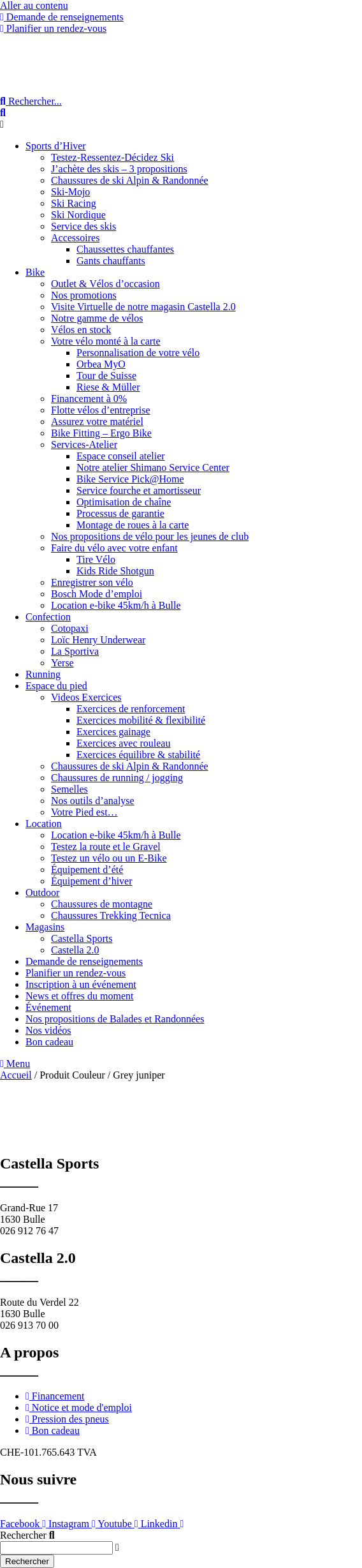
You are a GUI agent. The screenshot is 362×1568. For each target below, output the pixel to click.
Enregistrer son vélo (92, 582)
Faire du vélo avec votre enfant (114, 547)
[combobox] (56, 1548)
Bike (35, 272)
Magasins (44, 927)
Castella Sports (81, 938)
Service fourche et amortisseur (138, 490)
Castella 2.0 (75, 950)
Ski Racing (73, 203)
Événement (48, 1007)
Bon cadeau (49, 1041)
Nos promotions (84, 295)
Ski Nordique (78, 214)
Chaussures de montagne (101, 904)
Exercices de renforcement (130, 708)
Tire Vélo (95, 559)
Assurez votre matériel (97, 421)
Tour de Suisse (106, 375)
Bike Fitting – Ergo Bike (101, 433)
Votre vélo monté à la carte (106, 341)
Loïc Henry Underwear (98, 639)
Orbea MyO (101, 364)
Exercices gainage (113, 731)
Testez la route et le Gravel (106, 846)
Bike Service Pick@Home (130, 479)
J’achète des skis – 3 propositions (119, 168)
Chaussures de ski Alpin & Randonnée (129, 180)
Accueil (16, 1075)
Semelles (69, 789)
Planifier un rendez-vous (75, 972)
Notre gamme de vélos (97, 318)
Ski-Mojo (70, 191)
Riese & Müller (108, 387)
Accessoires (75, 237)
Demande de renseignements (84, 961)
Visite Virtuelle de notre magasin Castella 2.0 (143, 306)
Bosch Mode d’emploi (96, 593)
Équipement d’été (87, 869)
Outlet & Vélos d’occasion (105, 283)
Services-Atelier (84, 444)
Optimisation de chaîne (123, 502)
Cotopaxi (70, 628)
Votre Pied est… (84, 812)
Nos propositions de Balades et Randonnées (114, 1018)
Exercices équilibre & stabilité (138, 754)
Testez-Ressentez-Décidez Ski (112, 157)
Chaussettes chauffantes (125, 249)
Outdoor (42, 892)
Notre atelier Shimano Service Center (152, 467)
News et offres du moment (79, 995)
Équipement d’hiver (92, 881)
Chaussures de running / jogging (117, 777)
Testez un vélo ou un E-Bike (109, 858)
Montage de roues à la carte (132, 524)
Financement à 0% (89, 398)
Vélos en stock (81, 329)
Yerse (62, 662)
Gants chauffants (110, 260)
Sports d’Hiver (55, 145)
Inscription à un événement (80, 984)
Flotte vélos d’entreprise (100, 410)
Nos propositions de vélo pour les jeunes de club (150, 536)
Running (43, 674)
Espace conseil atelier (120, 456)
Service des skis (83, 226)
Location (43, 823)
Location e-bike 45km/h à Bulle (116, 605)
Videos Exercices (86, 697)
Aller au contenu (34, 5)
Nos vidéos (48, 1030)
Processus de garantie (120, 513)
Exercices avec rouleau (123, 743)
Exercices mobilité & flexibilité (140, 720)
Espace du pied (56, 685)
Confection (48, 616)
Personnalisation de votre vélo (137, 352)
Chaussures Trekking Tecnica (111, 915)
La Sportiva (75, 651)
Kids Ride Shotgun (115, 570)
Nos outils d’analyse (92, 800)
